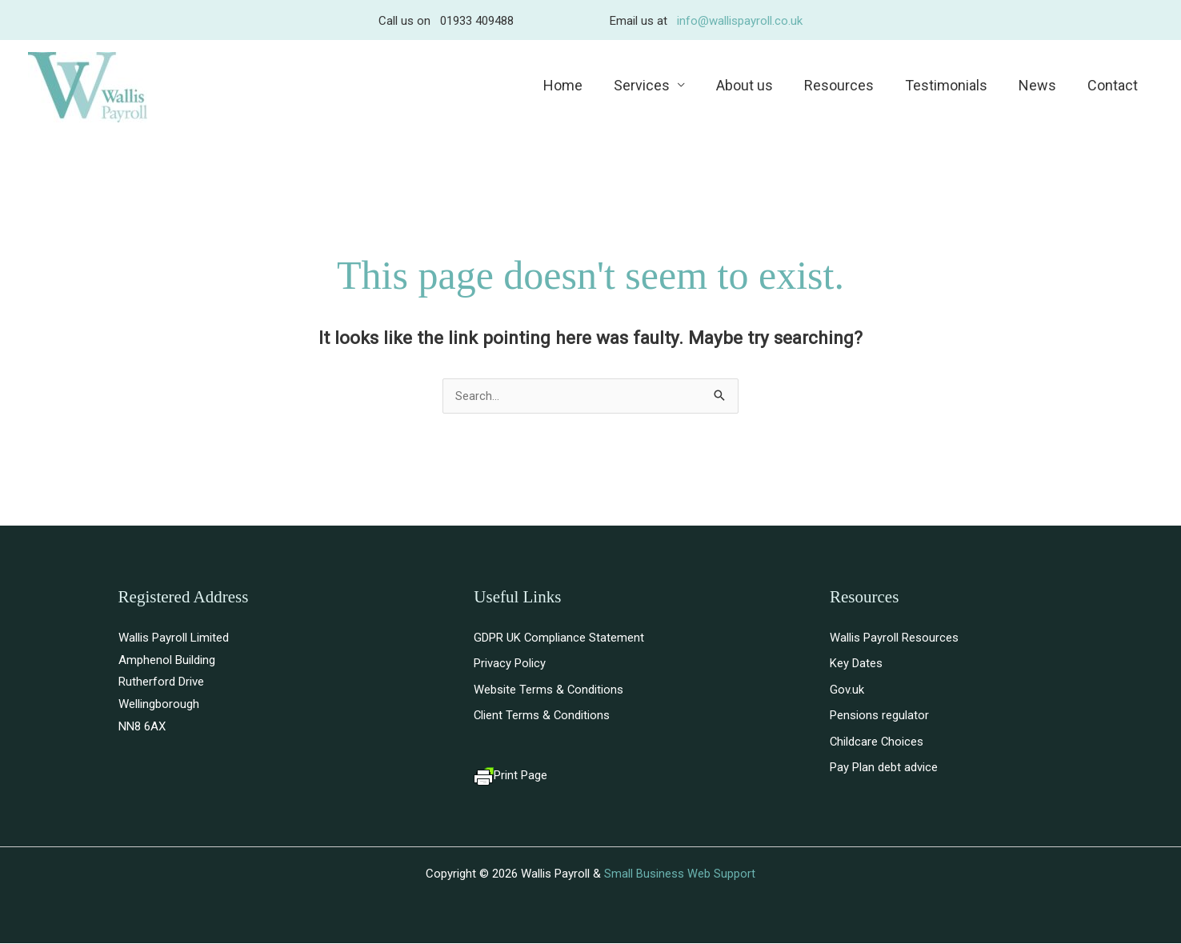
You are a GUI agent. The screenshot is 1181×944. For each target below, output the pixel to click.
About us (755, 85)
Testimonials (952, 85)
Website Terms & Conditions (549, 689)
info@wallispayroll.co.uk (740, 21)
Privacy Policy (510, 664)
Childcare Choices (877, 742)
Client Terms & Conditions (542, 716)
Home (578, 85)
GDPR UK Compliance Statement (559, 637)
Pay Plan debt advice (884, 769)
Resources (847, 85)
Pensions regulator (879, 716)
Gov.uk (847, 689)
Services (655, 85)
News (1040, 85)
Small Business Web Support (679, 874)
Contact (1113, 85)
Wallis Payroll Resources (894, 637)
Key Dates (856, 664)
